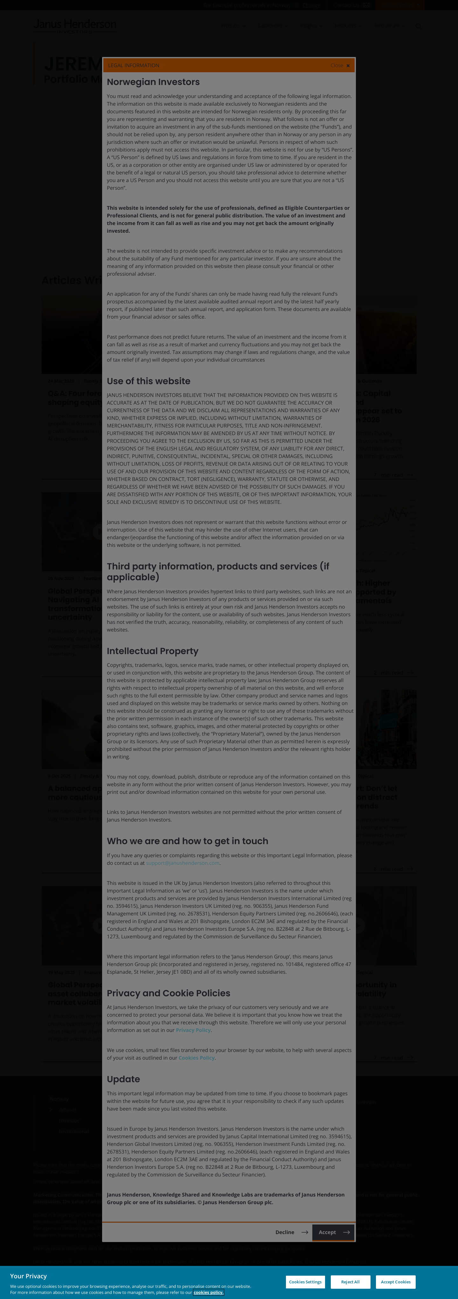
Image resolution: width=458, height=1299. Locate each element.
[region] (229, 1282)
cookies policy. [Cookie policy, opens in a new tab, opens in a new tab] (209, 1292)
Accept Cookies (396, 1282)
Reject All (350, 1282)
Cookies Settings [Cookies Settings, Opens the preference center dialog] (305, 1282)
